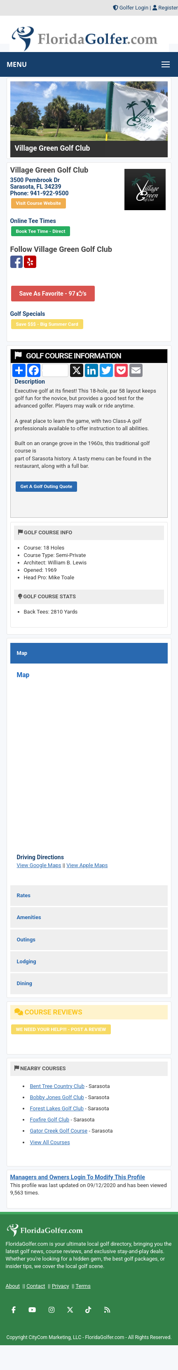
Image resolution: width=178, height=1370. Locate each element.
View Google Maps (39, 865)
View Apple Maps (87, 865)
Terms (83, 1286)
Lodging (26, 961)
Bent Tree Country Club (57, 1086)
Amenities (29, 917)
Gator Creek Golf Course (59, 1131)
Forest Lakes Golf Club (57, 1108)
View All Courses (50, 1142)
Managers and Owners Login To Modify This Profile (77, 1177)
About (13, 1286)
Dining (24, 983)
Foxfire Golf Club (50, 1119)
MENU (17, 64)
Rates (23, 895)
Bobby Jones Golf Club (57, 1097)
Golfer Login (133, 8)
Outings (26, 939)
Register (168, 8)
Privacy (60, 1286)
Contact (35, 1286)
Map (22, 653)
